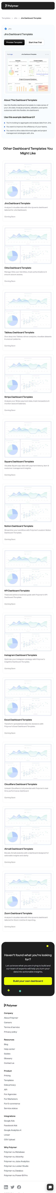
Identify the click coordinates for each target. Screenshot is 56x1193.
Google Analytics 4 (12, 1130)
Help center (9, 1049)
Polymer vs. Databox (13, 1171)
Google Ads (9, 1121)
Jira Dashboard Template (31, 18)
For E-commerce (12, 1104)
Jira (15, 18)
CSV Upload (9, 1139)
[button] (51, 5)
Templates (5, 18)
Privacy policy (10, 1032)
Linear (7, 1135)
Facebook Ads (10, 1125)
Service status (11, 1108)
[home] (11, 5)
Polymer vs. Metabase (14, 1152)
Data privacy (10, 1085)
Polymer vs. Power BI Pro (16, 1175)
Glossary (8, 1058)
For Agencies (10, 1094)
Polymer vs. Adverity (14, 1157)
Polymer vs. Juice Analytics (16, 1161)
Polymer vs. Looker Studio (16, 1166)
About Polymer (11, 1018)
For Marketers (11, 1099)
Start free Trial (35, 42)
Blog (6, 1044)
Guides (7, 1054)
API (5, 1089)
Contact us (9, 1063)
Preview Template (14, 42)
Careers (8, 1022)
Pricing (7, 1075)
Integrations (9, 1116)
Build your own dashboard (28, 981)
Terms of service (12, 1027)
